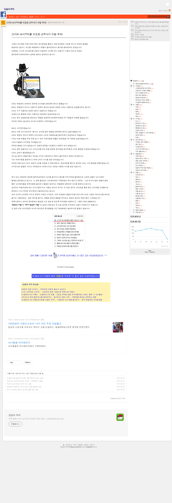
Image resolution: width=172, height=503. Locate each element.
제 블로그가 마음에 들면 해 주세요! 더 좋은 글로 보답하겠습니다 (65, 314)
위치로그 (11, 17)
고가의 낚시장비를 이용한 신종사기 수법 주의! (26, 22)
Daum (83, 493)
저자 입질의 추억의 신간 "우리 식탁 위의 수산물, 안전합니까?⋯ (151, 31)
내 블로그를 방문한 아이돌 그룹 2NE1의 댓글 (23, 424)
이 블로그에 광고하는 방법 (143, 37)
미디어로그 (24, 17)
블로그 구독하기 (163, 10)
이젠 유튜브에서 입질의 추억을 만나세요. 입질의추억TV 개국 (151, 27)
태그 (17, 17)
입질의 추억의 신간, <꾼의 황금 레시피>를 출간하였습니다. (152, 23)
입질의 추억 (9, 9)
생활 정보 (10, 419)
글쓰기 (43, 17)
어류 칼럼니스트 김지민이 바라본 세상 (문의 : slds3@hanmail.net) (36, 464)
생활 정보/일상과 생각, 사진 (56, 22)
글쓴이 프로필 (139, 35)
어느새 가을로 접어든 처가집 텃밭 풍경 (21, 435)
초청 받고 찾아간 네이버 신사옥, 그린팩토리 (22, 427)
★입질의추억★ (64, 493)
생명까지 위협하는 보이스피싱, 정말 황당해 (22, 432)
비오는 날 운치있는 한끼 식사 (17, 430)
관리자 (37, 17)
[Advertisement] (45, 47)
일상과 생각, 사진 (22, 419)
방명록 (31, 17)
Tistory (95, 493)
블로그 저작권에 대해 (141, 39)
